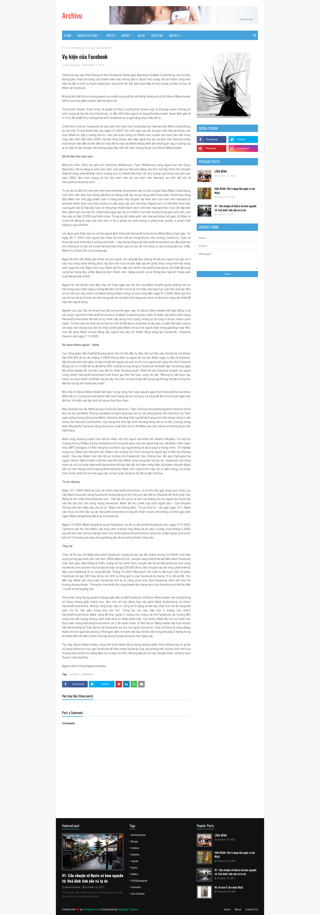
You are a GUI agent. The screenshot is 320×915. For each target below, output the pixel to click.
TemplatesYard (91, 909)
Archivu (72, 15)
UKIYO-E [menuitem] (174, 35)
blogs (134, 841)
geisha (135, 854)
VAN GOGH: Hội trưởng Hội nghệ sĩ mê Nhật (234, 191)
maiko (134, 874)
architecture (138, 834)
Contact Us (251, 909)
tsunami (136, 887)
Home (65, 47)
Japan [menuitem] (125, 35)
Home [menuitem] (67, 35)
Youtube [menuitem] (157, 35)
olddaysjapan (139, 880)
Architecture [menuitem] (88, 35)
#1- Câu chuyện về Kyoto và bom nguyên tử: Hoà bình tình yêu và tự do (235, 208)
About (238, 909)
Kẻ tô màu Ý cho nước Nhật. (229, 887)
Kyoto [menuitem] (111, 35)
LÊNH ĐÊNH (220, 171)
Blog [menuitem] (141, 35)
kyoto (134, 867)
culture (135, 848)
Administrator (72, 65)
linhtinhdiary (78, 47)
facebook (74, 674)
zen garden (138, 893)
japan (134, 861)
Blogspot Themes (128, 909)
